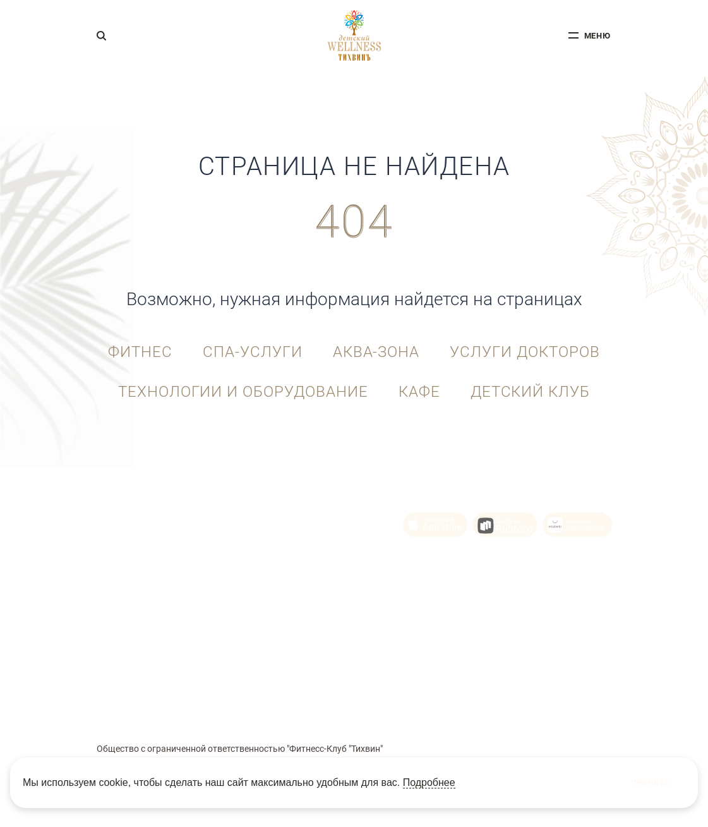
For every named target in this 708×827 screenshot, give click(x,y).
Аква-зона (376, 352)
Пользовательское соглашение (246, 706)
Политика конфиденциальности (433, 706)
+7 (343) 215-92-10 (139, 516)
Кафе (419, 392)
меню (597, 35)
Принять (650, 782)
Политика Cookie (336, 706)
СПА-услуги (253, 352)
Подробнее (429, 782)
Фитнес (140, 352)
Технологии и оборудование (243, 392)
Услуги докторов (524, 352)
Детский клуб (531, 392)
